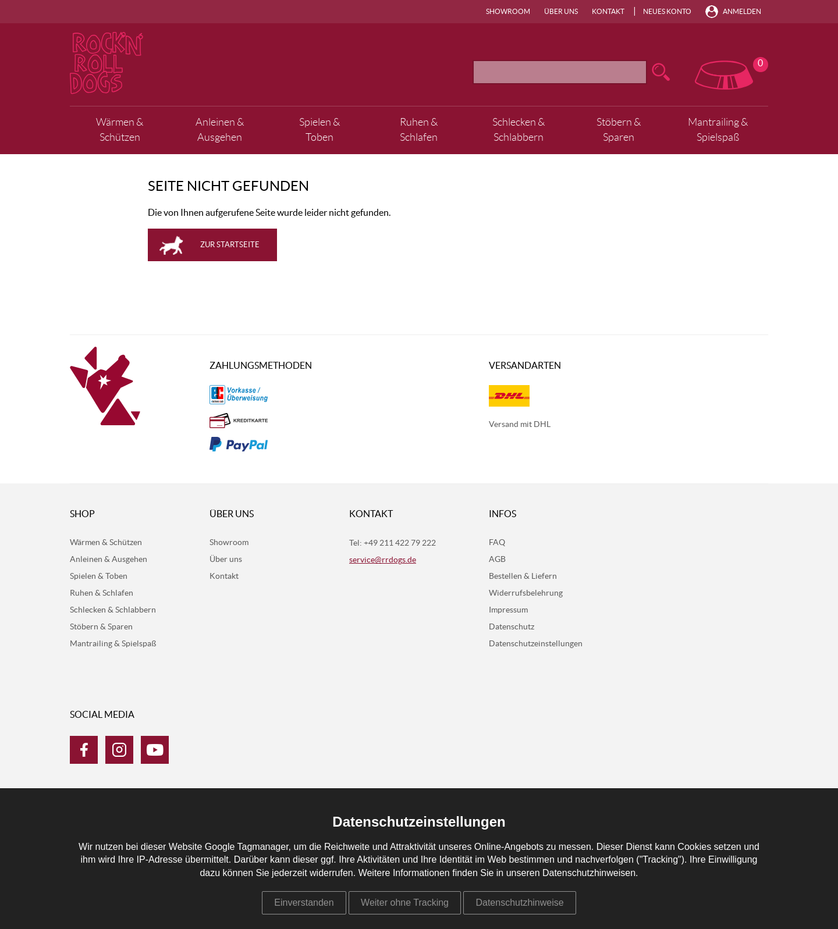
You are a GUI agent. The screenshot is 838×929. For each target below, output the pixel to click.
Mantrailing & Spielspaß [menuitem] (718, 130)
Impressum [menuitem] (508, 610)
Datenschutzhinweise (519, 902)
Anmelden (742, 11)
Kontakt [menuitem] (608, 11)
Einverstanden (303, 902)
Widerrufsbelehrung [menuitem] (526, 593)
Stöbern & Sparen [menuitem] (618, 130)
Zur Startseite (230, 245)
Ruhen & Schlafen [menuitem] (419, 130)
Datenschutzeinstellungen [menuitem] (536, 644)
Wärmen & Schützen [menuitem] (119, 130)
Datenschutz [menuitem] (511, 627)
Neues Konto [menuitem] (667, 11)
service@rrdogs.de (382, 560)
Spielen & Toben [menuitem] (319, 130)
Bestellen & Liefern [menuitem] (523, 576)
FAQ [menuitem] (497, 543)
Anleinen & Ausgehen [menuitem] (220, 130)
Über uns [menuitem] (561, 11)
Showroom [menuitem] (508, 11)
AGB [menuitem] (497, 560)
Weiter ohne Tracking (405, 902)
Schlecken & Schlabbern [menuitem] (518, 130)
